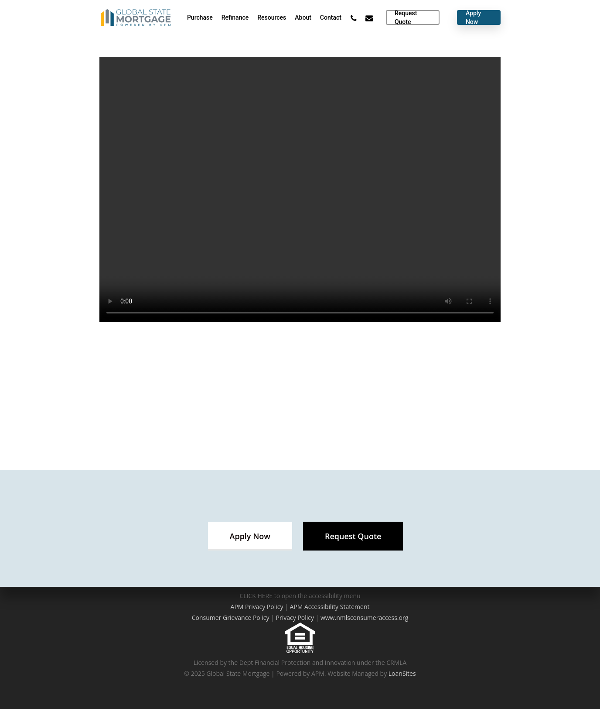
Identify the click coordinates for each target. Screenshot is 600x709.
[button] (250, 536)
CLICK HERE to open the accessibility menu (299, 596)
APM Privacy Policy (257, 606)
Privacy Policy (295, 617)
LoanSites (402, 673)
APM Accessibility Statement (329, 606)
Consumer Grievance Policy (230, 617)
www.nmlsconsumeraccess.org (364, 617)
